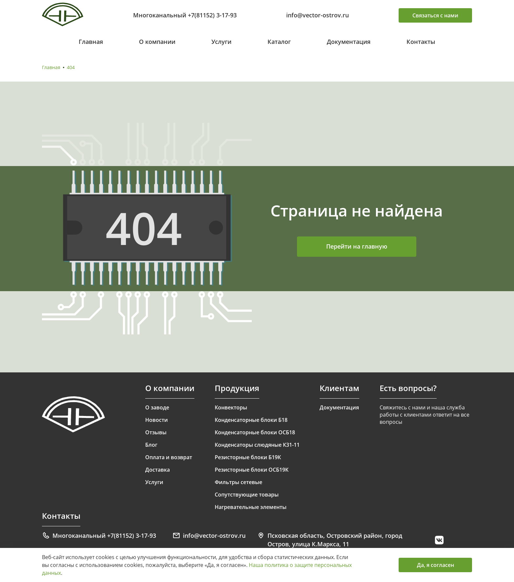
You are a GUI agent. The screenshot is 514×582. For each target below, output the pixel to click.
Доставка (157, 469)
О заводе (157, 407)
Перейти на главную (356, 246)
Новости (156, 419)
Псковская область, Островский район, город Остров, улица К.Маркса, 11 (329, 540)
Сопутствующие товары (247, 494)
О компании (157, 42)
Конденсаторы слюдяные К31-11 (257, 444)
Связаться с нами (435, 15)
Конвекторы (231, 407)
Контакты (420, 42)
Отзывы (156, 432)
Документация (348, 42)
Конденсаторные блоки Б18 (251, 419)
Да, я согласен (435, 565)
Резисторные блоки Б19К (248, 457)
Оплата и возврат (168, 457)
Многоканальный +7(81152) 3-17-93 (185, 15)
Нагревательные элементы (251, 507)
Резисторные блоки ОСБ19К (251, 469)
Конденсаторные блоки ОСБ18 (255, 432)
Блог (151, 444)
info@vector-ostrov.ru (317, 15)
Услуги (221, 42)
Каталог (279, 42)
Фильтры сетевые (238, 482)
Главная (91, 42)
